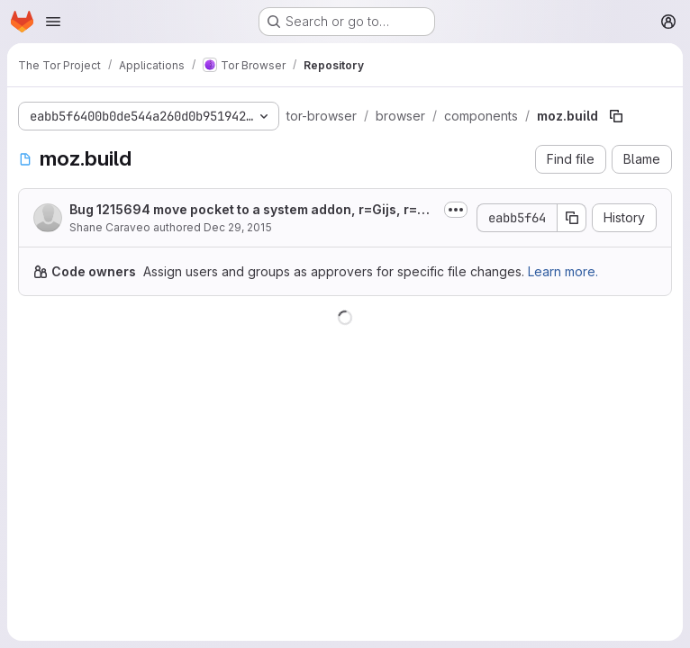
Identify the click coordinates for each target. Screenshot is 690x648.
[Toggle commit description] (456, 210)
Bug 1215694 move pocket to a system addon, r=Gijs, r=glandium (253, 210)
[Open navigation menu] (53, 21)
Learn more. (563, 271)
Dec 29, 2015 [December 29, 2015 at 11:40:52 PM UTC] (238, 227)
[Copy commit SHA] (572, 217)
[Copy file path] (616, 116)
